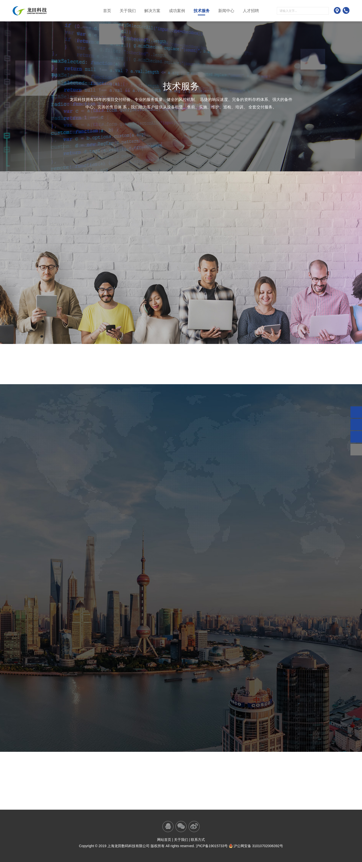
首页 (107, 11)
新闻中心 (226, 11)
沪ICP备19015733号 (212, 846)
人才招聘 (251, 11)
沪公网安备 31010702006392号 (256, 846)
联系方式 (198, 840)
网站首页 (164, 840)
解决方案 (152, 11)
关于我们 (128, 11)
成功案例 (177, 11)
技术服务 (202, 11)
